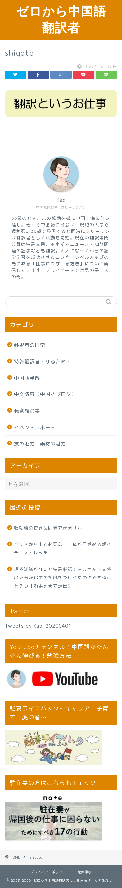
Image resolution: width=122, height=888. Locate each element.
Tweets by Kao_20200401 (38, 625)
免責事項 (84, 872)
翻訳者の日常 (29, 345)
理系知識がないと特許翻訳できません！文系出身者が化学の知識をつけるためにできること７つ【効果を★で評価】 (63, 577)
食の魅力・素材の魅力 (40, 443)
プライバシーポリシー (48, 872)
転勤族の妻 (27, 410)
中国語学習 (27, 378)
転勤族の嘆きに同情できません (48, 528)
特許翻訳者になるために (42, 361)
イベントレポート (35, 427)
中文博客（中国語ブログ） (45, 394)
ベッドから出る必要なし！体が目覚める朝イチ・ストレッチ (63, 548)
